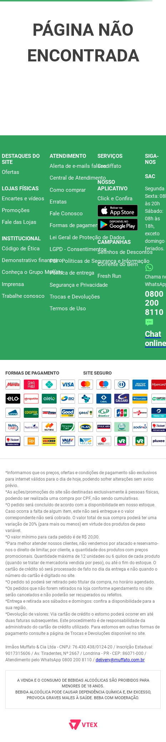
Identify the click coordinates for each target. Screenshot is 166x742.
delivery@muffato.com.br (120, 659)
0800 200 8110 (154, 303)
